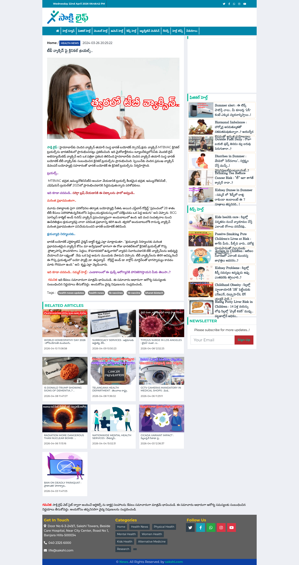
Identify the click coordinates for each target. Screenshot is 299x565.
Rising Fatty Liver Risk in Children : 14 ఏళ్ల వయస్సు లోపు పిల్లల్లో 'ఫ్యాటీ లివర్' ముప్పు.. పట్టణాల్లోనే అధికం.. (234, 309)
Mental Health (126, 534)
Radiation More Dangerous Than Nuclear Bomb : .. (64, 437)
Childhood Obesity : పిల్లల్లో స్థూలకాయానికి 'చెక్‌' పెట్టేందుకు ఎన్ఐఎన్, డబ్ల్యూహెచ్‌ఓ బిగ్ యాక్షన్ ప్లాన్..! (232, 292)
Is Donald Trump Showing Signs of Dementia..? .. (63, 389)
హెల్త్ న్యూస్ (69, 31)
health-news (70, 43)
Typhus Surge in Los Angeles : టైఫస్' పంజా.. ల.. (161, 341)
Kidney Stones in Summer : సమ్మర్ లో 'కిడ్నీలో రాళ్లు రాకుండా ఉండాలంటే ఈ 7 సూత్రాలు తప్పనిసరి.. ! (233, 198)
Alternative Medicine (152, 541)
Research (123, 549)
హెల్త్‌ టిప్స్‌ (177, 31)
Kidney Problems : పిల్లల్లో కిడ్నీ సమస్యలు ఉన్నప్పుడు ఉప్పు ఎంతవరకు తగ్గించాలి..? (232, 274)
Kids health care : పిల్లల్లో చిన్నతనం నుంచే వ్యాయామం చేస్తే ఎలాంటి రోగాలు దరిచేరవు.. (233, 223)
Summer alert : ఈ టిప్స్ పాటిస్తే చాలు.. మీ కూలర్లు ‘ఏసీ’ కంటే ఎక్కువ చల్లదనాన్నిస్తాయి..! (233, 111)
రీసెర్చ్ (166, 31)
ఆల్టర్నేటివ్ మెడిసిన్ (149, 31)
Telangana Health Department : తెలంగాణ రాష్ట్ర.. (110, 389)
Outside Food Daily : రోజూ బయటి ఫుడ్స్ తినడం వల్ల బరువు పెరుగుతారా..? (233, 145)
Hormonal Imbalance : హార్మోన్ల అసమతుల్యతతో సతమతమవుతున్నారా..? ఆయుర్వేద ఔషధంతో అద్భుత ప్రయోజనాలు (234, 130)
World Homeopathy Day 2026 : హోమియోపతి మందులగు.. (64, 341)
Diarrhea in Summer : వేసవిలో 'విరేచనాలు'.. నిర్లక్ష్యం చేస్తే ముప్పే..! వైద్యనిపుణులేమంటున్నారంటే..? (232, 164)
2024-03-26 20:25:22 (97, 43)
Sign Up (244, 340)
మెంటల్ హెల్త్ (100, 31)
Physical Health (164, 526)
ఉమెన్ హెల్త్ (117, 31)
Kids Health (124, 541)
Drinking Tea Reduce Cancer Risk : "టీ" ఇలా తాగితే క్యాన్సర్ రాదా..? (234, 179)
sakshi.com (174, 562)
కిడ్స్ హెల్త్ (131, 31)
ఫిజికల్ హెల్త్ (84, 31)
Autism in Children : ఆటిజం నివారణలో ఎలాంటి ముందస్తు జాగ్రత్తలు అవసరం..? (234, 257)
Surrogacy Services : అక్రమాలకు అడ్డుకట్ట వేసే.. (112, 341)
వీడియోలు (191, 31)
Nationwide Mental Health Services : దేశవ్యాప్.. (111, 437)
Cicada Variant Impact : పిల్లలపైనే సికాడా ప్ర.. (157, 437)
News (123, 562)
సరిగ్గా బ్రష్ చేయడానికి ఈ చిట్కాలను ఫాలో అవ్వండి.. (104, 193)
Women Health (152, 534)
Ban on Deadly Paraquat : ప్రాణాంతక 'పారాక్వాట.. (62, 484)
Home (121, 526)
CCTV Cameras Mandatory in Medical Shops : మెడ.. (161, 389)
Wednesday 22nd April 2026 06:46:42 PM (79, 3)
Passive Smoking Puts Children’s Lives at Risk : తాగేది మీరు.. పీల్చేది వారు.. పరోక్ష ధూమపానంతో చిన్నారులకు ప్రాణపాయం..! (234, 244)
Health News (139, 526)
